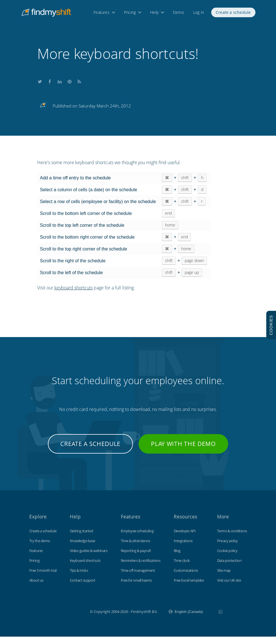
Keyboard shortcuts (85, 563)
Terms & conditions (232, 534)
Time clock (182, 563)
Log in (198, 13)
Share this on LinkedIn (59, 84)
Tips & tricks (79, 573)
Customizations (186, 573)
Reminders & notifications (141, 563)
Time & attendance (135, 544)
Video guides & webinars (89, 554)
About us (36, 583)
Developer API (185, 534)
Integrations (183, 544)
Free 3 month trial (43, 573)
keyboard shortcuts (73, 291)
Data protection (229, 563)
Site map (224, 573)
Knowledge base (82, 544)
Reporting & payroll (136, 554)
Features (102, 13)
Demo (178, 13)
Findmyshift (62, 614)
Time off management (138, 573)
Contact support (82, 583)
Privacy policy (227, 544)
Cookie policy (227, 554)
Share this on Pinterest (69, 84)
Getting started (81, 534)
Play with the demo (183, 447)
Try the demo (39, 544)
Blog (177, 554)
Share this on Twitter (40, 84)
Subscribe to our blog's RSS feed (79, 84)
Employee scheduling (137, 534)
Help (154, 13)
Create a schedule (233, 13)
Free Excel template (189, 583)
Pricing (130, 13)
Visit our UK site (229, 583)
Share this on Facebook (50, 84)
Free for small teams (136, 583)
